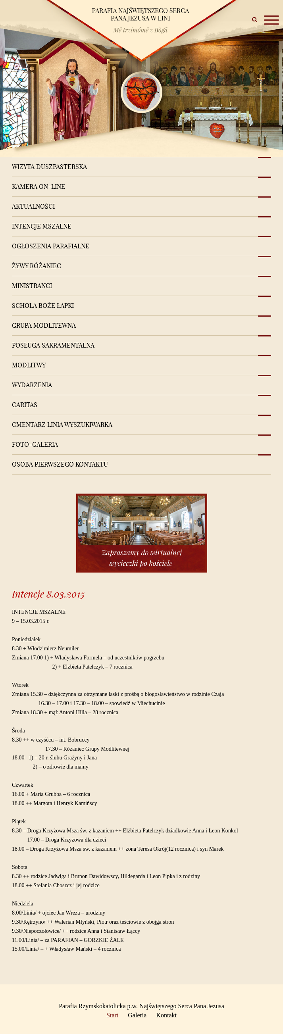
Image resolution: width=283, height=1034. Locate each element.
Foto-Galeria (35, 444)
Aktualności (33, 206)
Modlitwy (29, 365)
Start (112, 1015)
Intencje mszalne (41, 226)
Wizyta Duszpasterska (49, 167)
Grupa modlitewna (44, 325)
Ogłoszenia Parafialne (50, 246)
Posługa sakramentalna (53, 345)
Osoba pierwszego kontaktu (60, 464)
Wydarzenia (32, 385)
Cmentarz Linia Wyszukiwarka (62, 425)
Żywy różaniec (36, 266)
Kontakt (166, 1015)
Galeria (137, 1015)
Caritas (24, 405)
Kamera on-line (38, 186)
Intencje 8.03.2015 (48, 594)
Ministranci (32, 286)
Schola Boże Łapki (43, 305)
